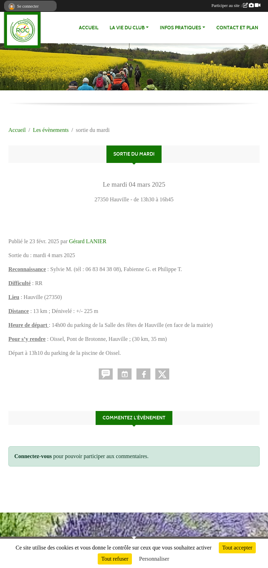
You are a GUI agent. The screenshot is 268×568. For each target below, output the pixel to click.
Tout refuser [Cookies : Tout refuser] (114, 559)
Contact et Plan (237, 28)
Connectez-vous (33, 456)
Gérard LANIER (87, 241)
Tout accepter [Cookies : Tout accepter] (237, 548)
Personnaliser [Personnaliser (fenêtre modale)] (154, 559)
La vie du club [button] (127, 28)
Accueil (88, 28)
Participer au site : (235, 5)
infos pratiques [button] (180, 28)
